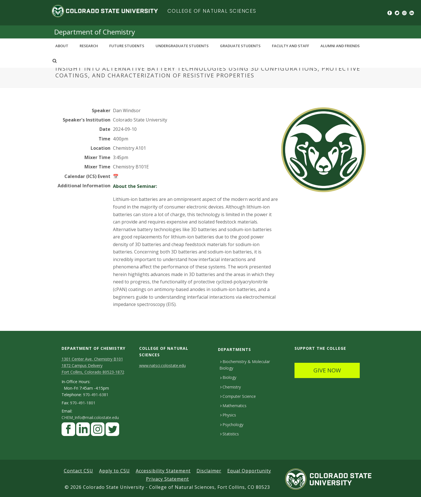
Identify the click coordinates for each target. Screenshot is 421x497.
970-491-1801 (82, 402)
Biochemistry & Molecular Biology (244, 365)
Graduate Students (240, 45)
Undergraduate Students (182, 45)
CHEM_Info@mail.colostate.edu (90, 417)
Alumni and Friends (340, 45)
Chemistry (230, 387)
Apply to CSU (114, 471)
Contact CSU (78, 471)
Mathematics (233, 405)
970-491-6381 (95, 394)
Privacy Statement (167, 479)
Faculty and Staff (290, 45)
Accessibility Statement (163, 471)
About (61, 45)
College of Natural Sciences (211, 11)
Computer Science (238, 396)
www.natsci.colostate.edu (162, 365)
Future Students (126, 45)
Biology (228, 377)
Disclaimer (209, 471)
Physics (228, 415)
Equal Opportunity (249, 471)
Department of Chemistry (94, 31)
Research (89, 45)
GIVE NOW (327, 370)
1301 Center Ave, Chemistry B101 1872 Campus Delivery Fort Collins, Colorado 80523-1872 (93, 365)
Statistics (229, 434)
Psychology (231, 424)
